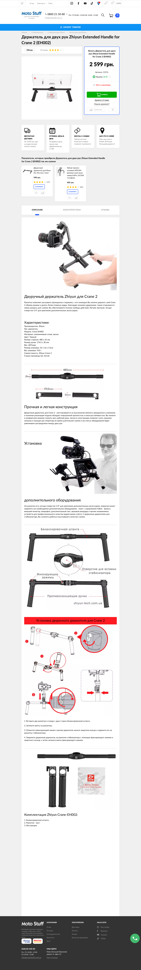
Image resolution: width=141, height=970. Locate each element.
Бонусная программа (80, 938)
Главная (24, 32)
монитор (36, 511)
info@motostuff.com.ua (53, 18)
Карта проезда (52, 957)
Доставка (75, 927)
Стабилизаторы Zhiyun (56, 32)
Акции (74, 934)
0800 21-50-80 (56, 14)
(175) (48, 182)
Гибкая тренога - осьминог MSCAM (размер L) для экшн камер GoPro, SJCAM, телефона (75, 173)
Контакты (41, 3)
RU (120, 3)
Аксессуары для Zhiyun (78, 32)
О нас (32, 3)
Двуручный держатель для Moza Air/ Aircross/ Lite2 (42, 170)
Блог (48, 941)
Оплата (75, 931)
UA (117, 3)
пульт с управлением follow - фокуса (94, 509)
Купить (102, 95)
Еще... (51, 3)
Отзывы (50, 931)
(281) (81, 187)
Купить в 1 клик (102, 100)
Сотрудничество (53, 934)
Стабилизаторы (37, 32)
